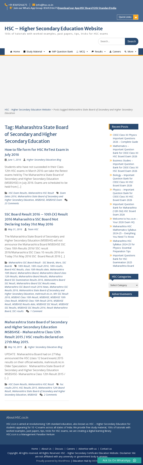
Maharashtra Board (28, 273)
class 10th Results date (37, 269)
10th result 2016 (40, 266)
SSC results (18, 311)
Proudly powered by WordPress (53, 460)
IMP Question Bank (62, 51)
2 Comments (50, 394)
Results (99, 51)
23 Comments (12, 203)
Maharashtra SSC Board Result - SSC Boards (31, 262)
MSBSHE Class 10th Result (24, 297)
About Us (46, 449)
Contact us (106, 449)
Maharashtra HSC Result (41, 192)
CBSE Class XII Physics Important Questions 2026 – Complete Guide (125, 138)
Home (16, 51)
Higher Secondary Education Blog (44, 159)
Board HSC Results (14, 269)
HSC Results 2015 (28, 387)
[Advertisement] (71, 83)
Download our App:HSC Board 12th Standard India (87, 8)
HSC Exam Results (18, 192)
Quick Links (125, 17)
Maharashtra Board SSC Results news (36, 283)
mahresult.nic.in (43, 293)
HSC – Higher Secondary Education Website (54, 29)
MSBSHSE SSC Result (46, 304)
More (130, 51)
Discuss (59, 449)
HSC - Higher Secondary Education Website (28, 109)
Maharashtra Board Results (33, 276)
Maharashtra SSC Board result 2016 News (26, 286)
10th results (56, 266)
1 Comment (36, 311)
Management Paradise (33, 434)
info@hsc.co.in (44, 4)
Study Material (34, 51)
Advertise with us (87, 449)
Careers (117, 51)
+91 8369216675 (17, 4)
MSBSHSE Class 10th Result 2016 (35, 300)
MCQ (82, 51)
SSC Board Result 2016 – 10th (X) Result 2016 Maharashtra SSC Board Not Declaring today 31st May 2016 (36, 219)
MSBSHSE (40, 199)
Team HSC (33, 229)
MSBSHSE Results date (23, 304)
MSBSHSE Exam (54, 199)
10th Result (24, 266)
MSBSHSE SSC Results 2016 (31, 307)
